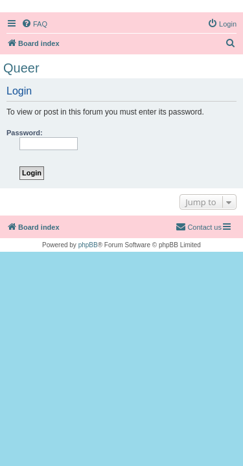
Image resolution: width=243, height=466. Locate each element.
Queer (21, 68)
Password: (24, 133)
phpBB (88, 245)
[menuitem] (34, 24)
